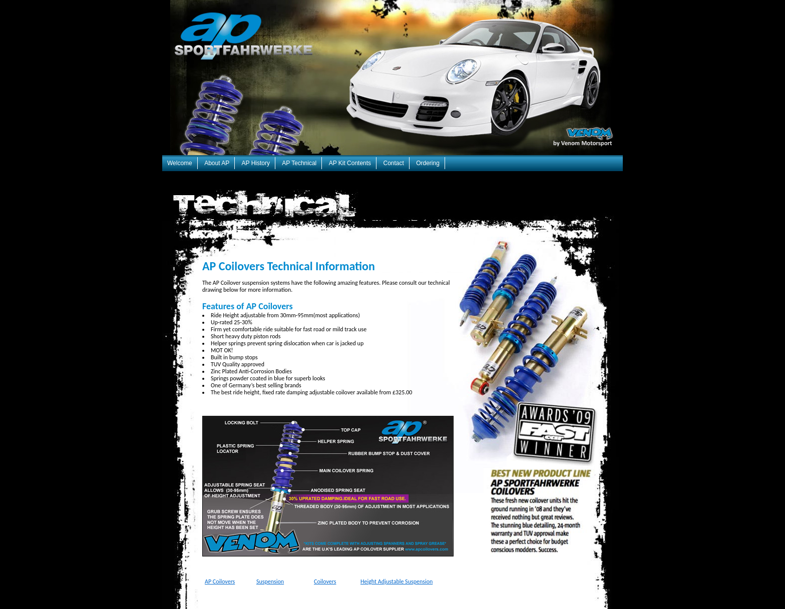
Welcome (179, 163)
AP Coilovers (220, 581)
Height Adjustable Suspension (396, 581)
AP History (256, 163)
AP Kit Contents (350, 163)
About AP (216, 163)
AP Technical (299, 163)
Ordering (428, 163)
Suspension (270, 581)
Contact (393, 163)
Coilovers (325, 581)
